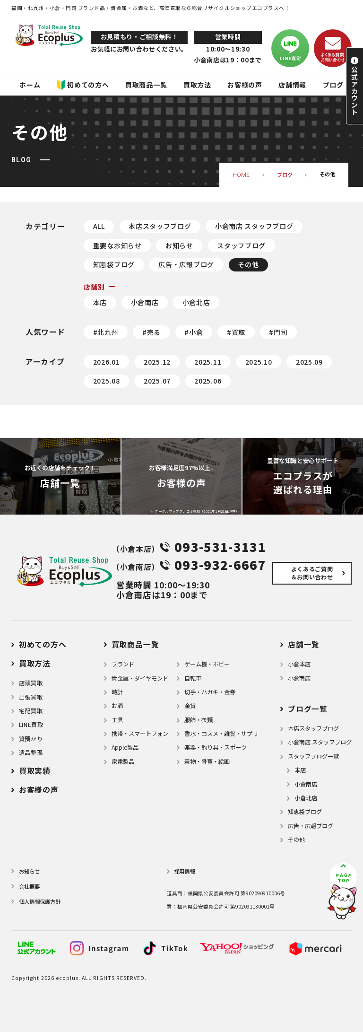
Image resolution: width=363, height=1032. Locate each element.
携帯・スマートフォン (140, 733)
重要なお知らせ (117, 245)
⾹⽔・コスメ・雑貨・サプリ (221, 733)
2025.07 (157, 380)
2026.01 (106, 362)
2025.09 (309, 362)
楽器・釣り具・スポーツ (215, 747)
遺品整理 (31, 752)
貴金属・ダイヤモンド (140, 678)
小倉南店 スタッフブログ (254, 226)
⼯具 (117, 720)
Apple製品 (125, 747)
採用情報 (184, 871)
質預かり (31, 739)
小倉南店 (145, 302)
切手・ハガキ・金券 (209, 692)
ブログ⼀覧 (308, 708)
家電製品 (123, 761)
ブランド (123, 664)
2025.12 (157, 362)
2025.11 (207, 362)
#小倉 (193, 332)
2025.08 (106, 380)
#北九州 (106, 332)
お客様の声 (39, 789)
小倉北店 (196, 302)
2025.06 (207, 380)
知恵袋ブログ (114, 264)
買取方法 (35, 663)
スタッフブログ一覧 (313, 756)
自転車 (192, 678)
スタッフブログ (241, 245)
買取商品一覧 (135, 644)
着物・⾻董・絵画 (207, 761)
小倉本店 (299, 664)
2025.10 (258, 362)
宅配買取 (31, 711)
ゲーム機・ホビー (207, 664)
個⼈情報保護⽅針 (39, 901)
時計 (117, 692)
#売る (151, 332)
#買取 (236, 332)
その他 (248, 264)
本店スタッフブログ (160, 226)
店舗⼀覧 (304, 644)
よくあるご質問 (312, 573)
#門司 (278, 332)
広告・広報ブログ (186, 264)
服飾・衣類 (198, 720)
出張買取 (31, 697)
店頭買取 (31, 683)
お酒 (117, 705)
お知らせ (179, 245)
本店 (100, 302)
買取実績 (35, 770)
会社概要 (29, 886)
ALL (99, 226)
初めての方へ (43, 644)
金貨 (190, 705)
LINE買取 (31, 724)
